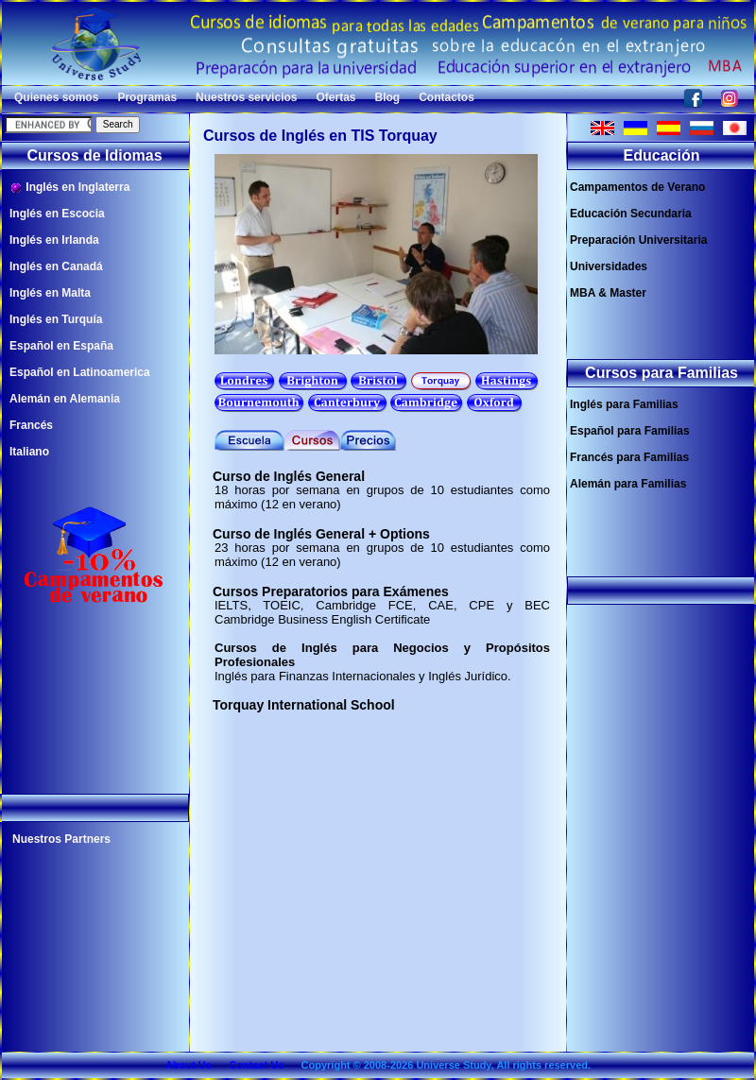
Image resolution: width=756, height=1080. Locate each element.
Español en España (61, 345)
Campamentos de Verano (637, 187)
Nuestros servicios (246, 97)
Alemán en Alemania (64, 398)
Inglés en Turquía (55, 319)
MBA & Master (608, 293)
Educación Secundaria (631, 213)
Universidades (608, 266)
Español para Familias (630, 430)
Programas (147, 97)
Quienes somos (56, 97)
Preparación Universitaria (638, 240)
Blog (388, 97)
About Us (188, 1065)
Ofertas (335, 97)
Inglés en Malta (50, 293)
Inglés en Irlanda (54, 240)
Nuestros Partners (61, 839)
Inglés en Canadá (56, 266)
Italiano (29, 451)
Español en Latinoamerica (79, 372)
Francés (31, 425)
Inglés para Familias (624, 404)
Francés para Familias (629, 457)
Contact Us (256, 1065)
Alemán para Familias (628, 483)
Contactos (446, 97)
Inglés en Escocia (57, 213)
